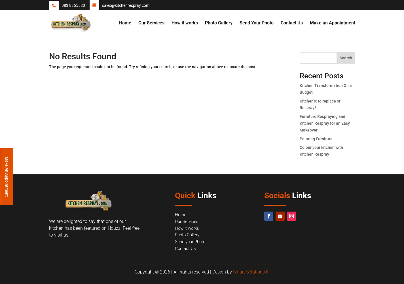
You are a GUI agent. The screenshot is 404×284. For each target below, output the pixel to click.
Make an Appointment (332, 23)
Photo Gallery (218, 23)
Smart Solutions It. (251, 272)
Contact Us (292, 23)
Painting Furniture (316, 139)
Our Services (151, 23)
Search (346, 58)
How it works (185, 23)
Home (125, 23)
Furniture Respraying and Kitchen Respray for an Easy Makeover (325, 123)
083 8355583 (73, 5)
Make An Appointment (7, 176)
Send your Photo (190, 241)
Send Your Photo (257, 23)
